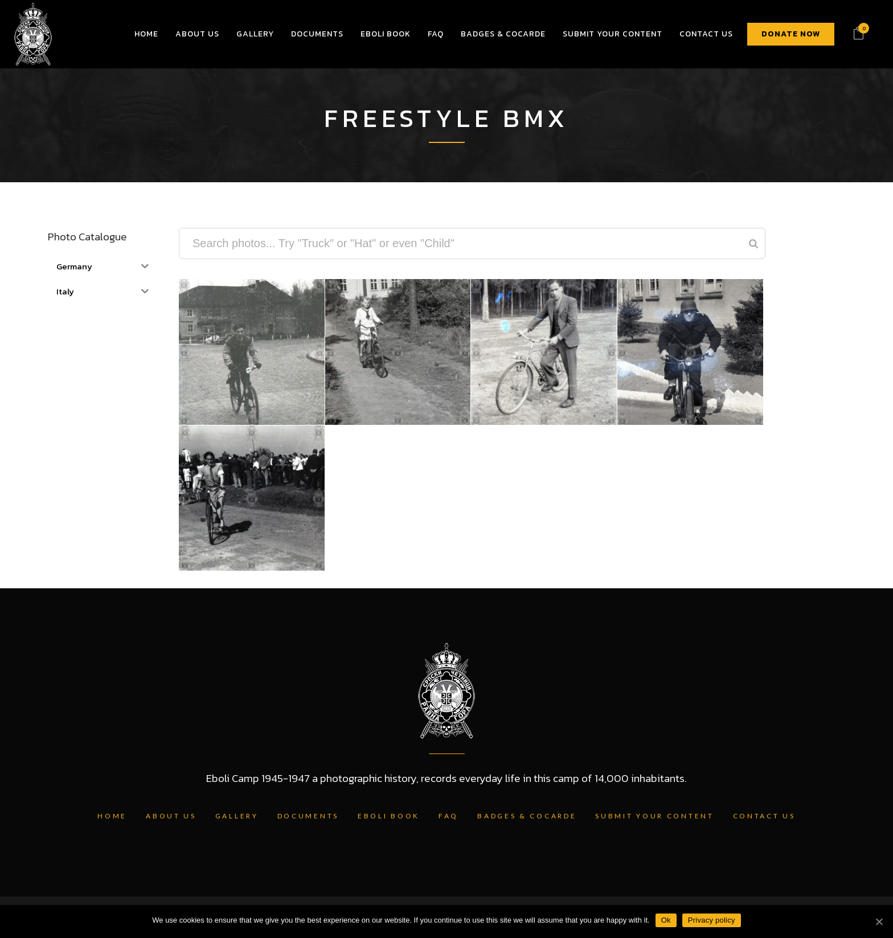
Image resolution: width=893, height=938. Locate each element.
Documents (308, 816)
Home (112, 816)
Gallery (237, 816)
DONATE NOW (790, 34)
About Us (171, 816)
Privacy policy (711, 920)
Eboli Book (389, 816)
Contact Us (764, 816)
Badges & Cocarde (526, 816)
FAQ (448, 816)
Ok (666, 920)
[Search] (753, 243)
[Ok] (878, 921)
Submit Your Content (654, 816)
